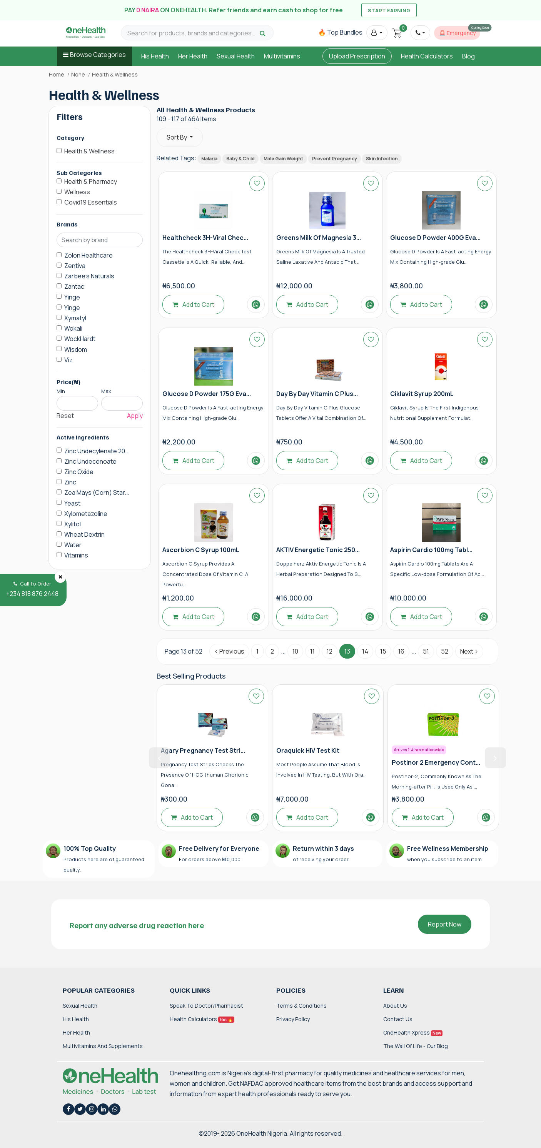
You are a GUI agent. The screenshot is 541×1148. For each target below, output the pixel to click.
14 (365, 651)
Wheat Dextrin (84, 534)
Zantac (74, 286)
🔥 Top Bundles (340, 32)
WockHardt (79, 338)
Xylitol (72, 524)
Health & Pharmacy (90, 181)
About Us (395, 1005)
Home (56, 74)
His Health (155, 56)
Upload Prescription (357, 56)
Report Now (444, 924)
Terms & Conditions (301, 1005)
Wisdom (75, 349)
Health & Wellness (89, 151)
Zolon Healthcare (88, 255)
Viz (68, 360)
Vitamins (76, 555)
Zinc (70, 482)
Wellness (77, 192)
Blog (468, 56)
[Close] (60, 577)
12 (329, 651)
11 (312, 651)
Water (73, 545)
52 (444, 651)
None (78, 74)
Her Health (192, 56)
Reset (65, 415)
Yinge (72, 297)
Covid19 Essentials (90, 202)
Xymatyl (75, 318)
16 (401, 651)
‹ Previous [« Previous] (229, 651)
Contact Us (397, 1019)
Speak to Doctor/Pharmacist (206, 1005)
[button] (376, 32)
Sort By (177, 137)
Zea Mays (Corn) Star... (96, 492)
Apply (135, 415)
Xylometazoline (85, 513)
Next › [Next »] (469, 651)
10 (295, 651)
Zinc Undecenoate (90, 461)
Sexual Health (236, 56)
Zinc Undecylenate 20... (97, 451)
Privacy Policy (293, 1019)
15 (383, 651)
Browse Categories (98, 54)
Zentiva (74, 265)
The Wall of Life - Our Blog (415, 1046)
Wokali (73, 328)
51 (426, 651)
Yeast (72, 503)
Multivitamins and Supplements (103, 1046)
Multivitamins (282, 56)
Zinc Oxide (79, 472)
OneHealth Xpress (412, 1032)
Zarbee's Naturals (89, 276)
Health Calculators (427, 56)
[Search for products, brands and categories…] (192, 33)
